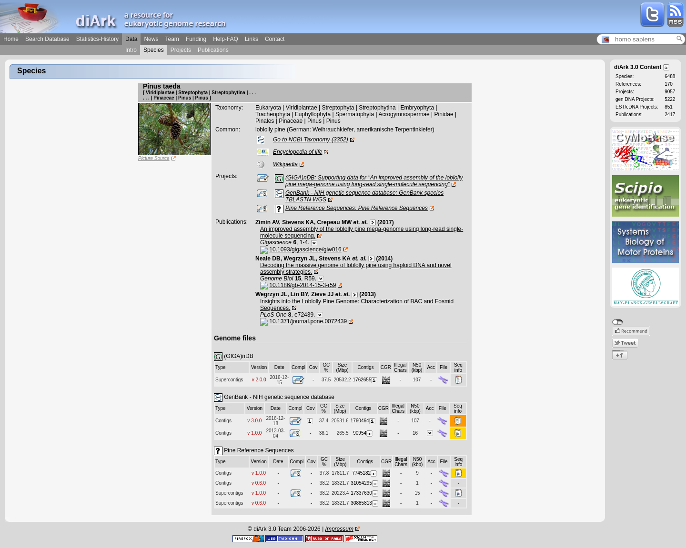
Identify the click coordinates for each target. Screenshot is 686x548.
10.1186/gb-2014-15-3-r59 (302, 285)
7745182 (365, 473)
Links (251, 39)
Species (153, 50)
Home (11, 39)
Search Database (47, 39)
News (151, 39)
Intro (131, 50)
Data (131, 39)
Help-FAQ (225, 39)
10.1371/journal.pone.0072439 (308, 321)
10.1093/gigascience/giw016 (305, 249)
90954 (363, 433)
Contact (274, 39)
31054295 (365, 483)
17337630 (365, 493)
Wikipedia (285, 164)
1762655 (366, 379)
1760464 (363, 420)
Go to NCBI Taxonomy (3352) (310, 139)
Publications (213, 50)
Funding (196, 39)
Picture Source (154, 158)
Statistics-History (97, 39)
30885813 (365, 503)
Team (172, 39)
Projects (181, 50)
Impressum (339, 529)
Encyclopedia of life (297, 152)
